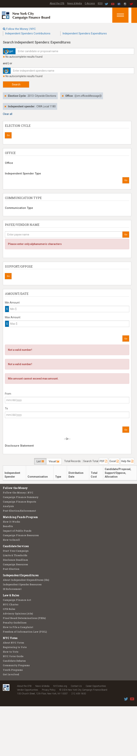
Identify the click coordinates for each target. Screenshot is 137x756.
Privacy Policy (48, 690)
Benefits (8, 526)
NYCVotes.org (60, 686)
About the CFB (57, 3)
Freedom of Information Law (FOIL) (25, 631)
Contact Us (76, 686)
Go (8, 135)
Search (16, 84)
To (6, 408)
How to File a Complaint (18, 627)
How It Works (11, 521)
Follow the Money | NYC (21, 29)
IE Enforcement (12, 588)
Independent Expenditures (20, 575)
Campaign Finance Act (17, 599)
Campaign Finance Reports (19, 501)
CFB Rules (9, 608)
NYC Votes (10, 638)
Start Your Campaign (16, 550)
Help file (127, 461)
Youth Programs (13, 669)
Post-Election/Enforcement (19, 510)
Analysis (8, 506)
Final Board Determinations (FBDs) (24, 618)
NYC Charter (10, 604)
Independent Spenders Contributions (27, 33)
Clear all (7, 113)
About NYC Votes (13, 642)
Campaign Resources (15, 564)
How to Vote (10, 651)
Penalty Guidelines (14, 622)
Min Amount (12, 302)
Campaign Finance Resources (21, 535)
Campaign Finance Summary (20, 497)
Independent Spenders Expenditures (84, 33)
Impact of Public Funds (17, 530)
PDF (103, 461)
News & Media (74, 3)
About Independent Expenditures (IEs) (26, 579)
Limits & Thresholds (15, 555)
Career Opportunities (96, 686)
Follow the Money (15, 488)
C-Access (90, 3)
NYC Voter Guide (13, 656)
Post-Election (11, 568)
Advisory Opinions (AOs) (18, 613)
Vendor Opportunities (27, 690)
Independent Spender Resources (22, 584)
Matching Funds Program (20, 517)
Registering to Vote (15, 647)
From (8, 393)
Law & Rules (11, 595)
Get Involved (11, 674)
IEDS (100, 3)
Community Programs (16, 665)
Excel (114, 461)
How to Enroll (11, 539)
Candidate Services (16, 546)
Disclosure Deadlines (15, 559)
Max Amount (12, 317)
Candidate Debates (14, 660)
